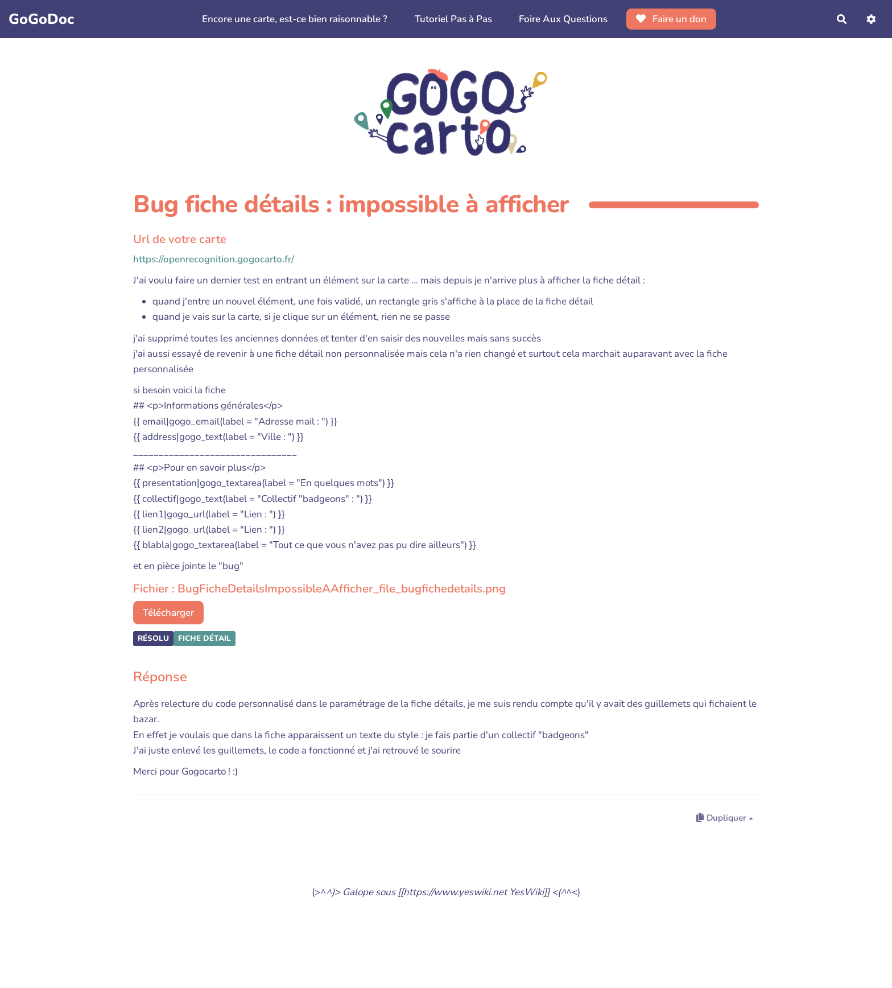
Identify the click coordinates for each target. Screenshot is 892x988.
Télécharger (168, 612)
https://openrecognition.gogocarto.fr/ (213, 259)
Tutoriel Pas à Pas (453, 19)
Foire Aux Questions (563, 19)
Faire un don (671, 19)
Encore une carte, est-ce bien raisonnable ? (294, 19)
